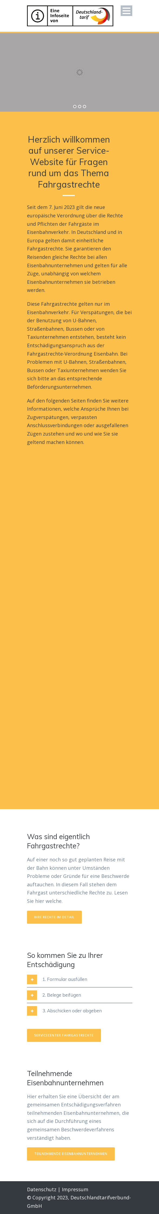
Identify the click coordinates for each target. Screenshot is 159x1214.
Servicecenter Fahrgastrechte (64, 1035)
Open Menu (126, 10)
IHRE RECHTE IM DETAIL (54, 917)
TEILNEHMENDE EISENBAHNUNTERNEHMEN (70, 1153)
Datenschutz (41, 1189)
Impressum (75, 1189)
